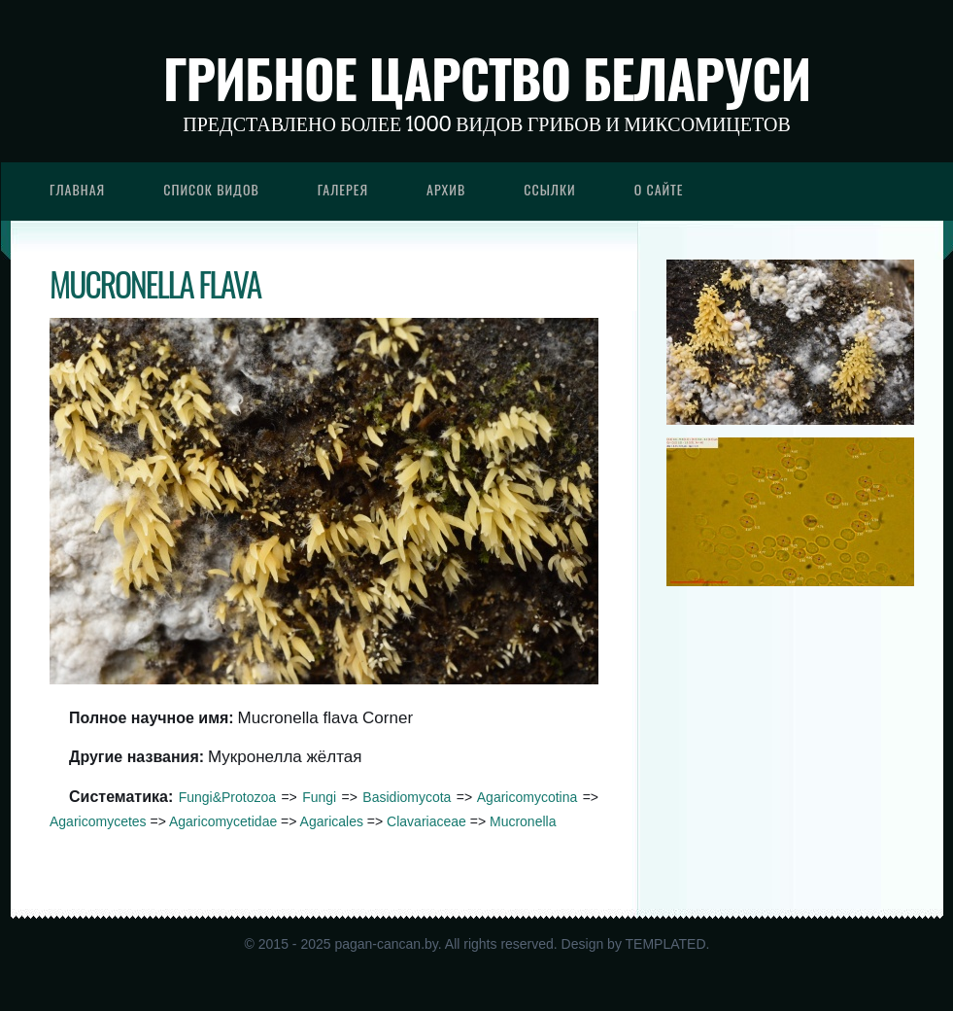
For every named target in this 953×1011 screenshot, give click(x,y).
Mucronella (523, 821)
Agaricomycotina (527, 797)
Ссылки (550, 189)
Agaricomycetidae (223, 821)
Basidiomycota (406, 797)
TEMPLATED (666, 944)
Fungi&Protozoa (227, 797)
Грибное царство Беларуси (487, 78)
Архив (445, 189)
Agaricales (331, 821)
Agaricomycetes (98, 821)
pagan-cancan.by (385, 944)
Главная (77, 189)
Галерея (343, 189)
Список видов (211, 189)
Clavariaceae (426, 821)
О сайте (659, 189)
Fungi (319, 797)
